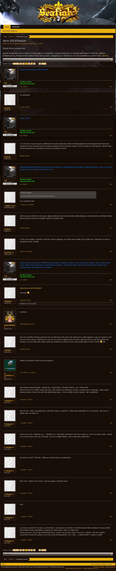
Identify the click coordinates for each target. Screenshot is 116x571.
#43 (111, 135)
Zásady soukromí (110, 567)
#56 (111, 446)
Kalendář (15, 27)
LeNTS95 (7, 350)
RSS (113, 564)
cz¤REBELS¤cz (23, 303)
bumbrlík (7, 108)
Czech (3, 564)
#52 (111, 349)
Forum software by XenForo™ (48, 567)
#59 (111, 516)
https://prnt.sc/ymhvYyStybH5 (31, 288)
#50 (111, 300)
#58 (111, 493)
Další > (44, 63)
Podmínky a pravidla (98, 567)
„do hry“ (105, 56)
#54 (111, 399)
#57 (111, 469)
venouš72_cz (8, 252)
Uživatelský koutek (17, 43)
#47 (111, 228)
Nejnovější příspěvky (10, 31)
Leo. (36, 43)
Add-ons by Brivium (81, 568)
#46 (111, 204)
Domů (110, 564)
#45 (111, 184)
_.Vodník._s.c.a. (9, 206)
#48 (111, 251)
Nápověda (104, 564)
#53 (111, 372)
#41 (111, 86)
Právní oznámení (95, 564)
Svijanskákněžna (9, 326)
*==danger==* (9, 401)
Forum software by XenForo (17, 567)
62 (39, 63)
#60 (111, 540)
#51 (111, 324)
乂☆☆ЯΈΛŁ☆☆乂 (9, 375)
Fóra (7, 27)
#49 (111, 279)
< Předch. (16, 63)
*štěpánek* (8, 301)
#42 (111, 107)
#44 (111, 155)
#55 (111, 423)
